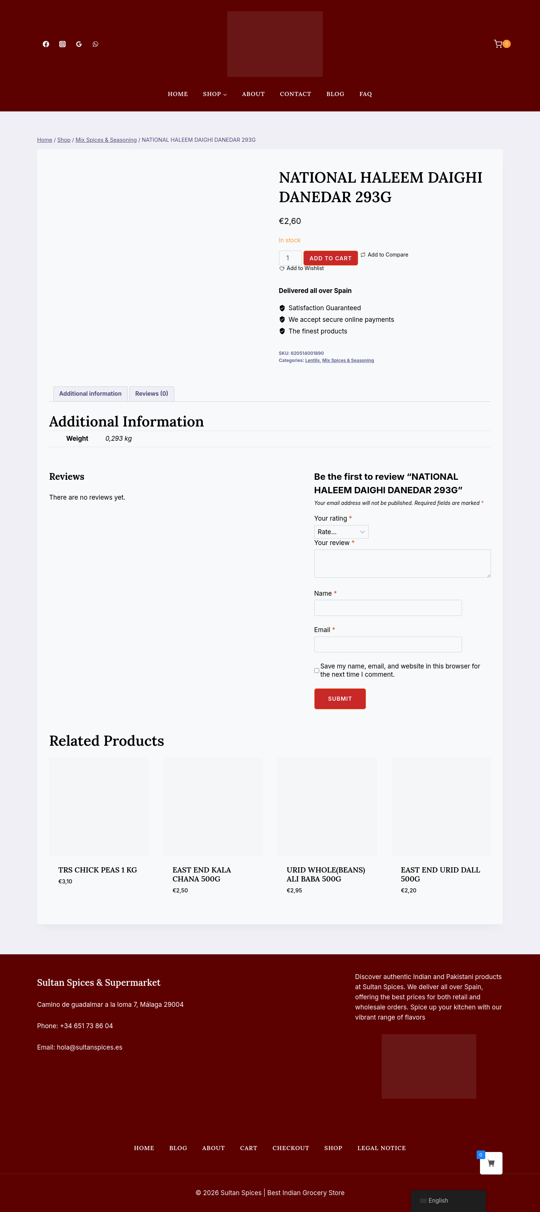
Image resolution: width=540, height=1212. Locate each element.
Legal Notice (381, 1148)
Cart (248, 1148)
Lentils (312, 360)
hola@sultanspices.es (90, 1047)
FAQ (366, 94)
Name (325, 593)
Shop (333, 1148)
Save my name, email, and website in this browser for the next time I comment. (400, 670)
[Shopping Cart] (498, 44)
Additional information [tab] (90, 393)
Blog (335, 94)
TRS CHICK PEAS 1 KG (97, 869)
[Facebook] (45, 44)
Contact (296, 94)
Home (178, 94)
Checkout (291, 1148)
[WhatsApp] (95, 44)
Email (324, 630)
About (253, 94)
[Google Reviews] (78, 44)
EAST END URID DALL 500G (440, 874)
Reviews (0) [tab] (151, 393)
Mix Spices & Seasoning (348, 360)
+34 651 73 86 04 (86, 1026)
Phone (46, 1026)
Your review (334, 543)
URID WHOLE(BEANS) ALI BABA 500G (326, 874)
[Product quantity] (290, 258)
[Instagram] (62, 44)
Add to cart (330, 258)
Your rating (333, 518)
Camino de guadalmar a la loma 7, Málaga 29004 (110, 1004)
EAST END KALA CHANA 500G (201, 874)
